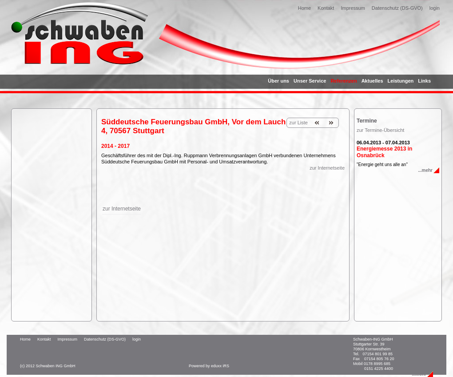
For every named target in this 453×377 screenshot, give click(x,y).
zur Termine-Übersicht (380, 130)
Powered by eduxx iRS (209, 366)
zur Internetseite (327, 168)
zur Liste (298, 122)
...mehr (425, 170)
